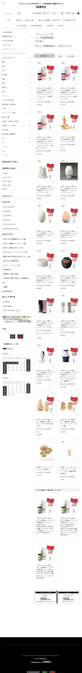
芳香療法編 (6, 269)
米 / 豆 (4, 70)
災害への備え (7, 306)
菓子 (3, 92)
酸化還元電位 (7, 291)
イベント (5, 155)
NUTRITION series (8, 58)
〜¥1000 (4, 173)
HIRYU (41, 661)
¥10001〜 (5, 189)
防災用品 (5, 130)
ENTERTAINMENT (36, 26)
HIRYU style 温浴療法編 (10, 261)
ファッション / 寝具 (8, 113)
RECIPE (58, 20)
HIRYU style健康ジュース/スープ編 (14, 243)
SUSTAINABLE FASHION (10, 229)
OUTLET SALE (6, 45)
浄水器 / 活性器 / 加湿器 (10, 121)
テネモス (5, 147)
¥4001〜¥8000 (6, 185)
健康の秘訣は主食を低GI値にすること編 (16, 256)
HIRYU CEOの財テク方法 (11, 310)
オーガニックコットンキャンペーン (14, 53)
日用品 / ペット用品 (8, 125)
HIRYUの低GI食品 (7, 41)
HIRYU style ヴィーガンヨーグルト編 (15, 252)
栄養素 (5, 287)
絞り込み (44, 56)
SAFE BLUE (6, 220)
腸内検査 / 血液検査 (8, 104)
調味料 (4, 87)
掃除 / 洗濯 (5, 117)
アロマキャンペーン (8, 49)
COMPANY (50, 26)
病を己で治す (30, 20)
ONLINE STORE (71, 20)
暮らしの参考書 (45, 20)
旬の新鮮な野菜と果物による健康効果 (15, 278)
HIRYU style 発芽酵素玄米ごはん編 (14, 239)
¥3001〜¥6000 (6, 181)
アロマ (4, 108)
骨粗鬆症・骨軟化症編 (10, 274)
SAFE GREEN (7, 216)
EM (3, 142)
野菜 (3, 62)
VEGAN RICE (7, 211)
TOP (9, 20)
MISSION (19, 20)
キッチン (5, 96)
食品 (3, 79)
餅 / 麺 (4, 75)
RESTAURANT (22, 26)
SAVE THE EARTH (8, 207)
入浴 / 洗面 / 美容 (8, 100)
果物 (3, 66)
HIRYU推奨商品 (7, 32)
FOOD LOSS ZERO (9, 224)
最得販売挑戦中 (7, 36)
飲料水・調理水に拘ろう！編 (12, 248)
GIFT (3, 151)
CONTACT (61, 26)
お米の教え (6, 302)
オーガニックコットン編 (11, 265)
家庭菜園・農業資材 (9, 134)
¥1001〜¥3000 (6, 177)
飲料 (3, 83)
